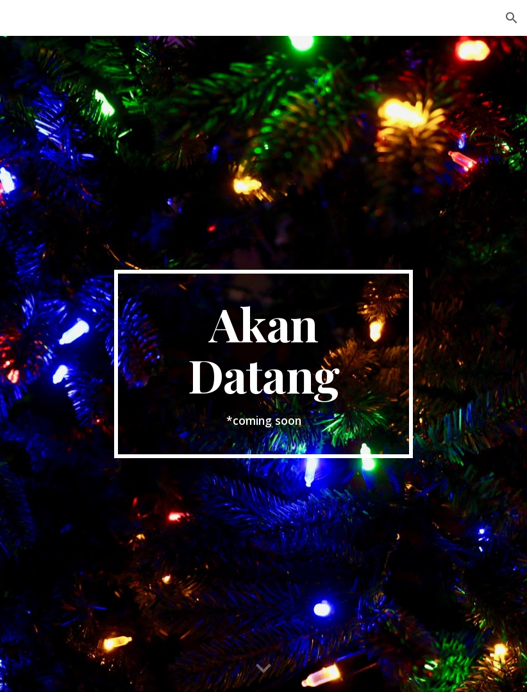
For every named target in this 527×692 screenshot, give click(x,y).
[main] (263, 364)
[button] (511, 18)
